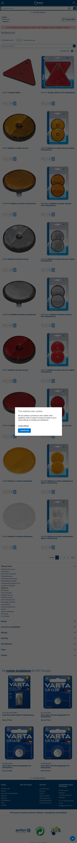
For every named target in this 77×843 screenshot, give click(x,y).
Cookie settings (23, 426)
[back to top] (72, 838)
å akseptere (24, 430)
